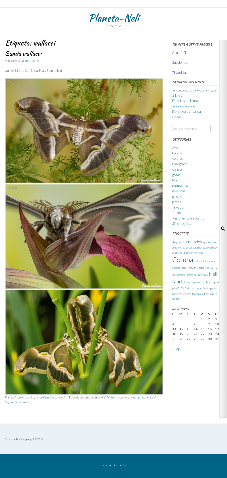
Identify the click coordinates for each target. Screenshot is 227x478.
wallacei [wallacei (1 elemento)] (176, 298)
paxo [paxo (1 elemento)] (174, 288)
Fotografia (27, 397)
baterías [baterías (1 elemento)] (197, 247)
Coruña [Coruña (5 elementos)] (182, 259)
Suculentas (180, 62)
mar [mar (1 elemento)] (196, 274)
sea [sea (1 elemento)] (180, 293)
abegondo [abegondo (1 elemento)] (177, 242)
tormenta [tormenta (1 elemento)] (196, 293)
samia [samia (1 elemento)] (199, 288)
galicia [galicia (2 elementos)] (215, 267)
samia (140, 397)
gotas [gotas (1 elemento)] (175, 274)
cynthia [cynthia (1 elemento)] (203, 261)
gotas (176, 175)
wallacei (151, 397)
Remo (176, 213)
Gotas (176, 117)
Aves (175, 148)
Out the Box (119, 465)
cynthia (95, 397)
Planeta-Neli (113, 18)
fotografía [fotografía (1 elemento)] (204, 267)
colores (177, 158)
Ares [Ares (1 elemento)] (182, 247)
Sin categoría (58, 397)
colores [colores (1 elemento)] (176, 252)
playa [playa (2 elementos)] (181, 288)
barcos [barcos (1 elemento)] (189, 247)
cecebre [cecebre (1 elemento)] (205, 247)
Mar (175, 180)
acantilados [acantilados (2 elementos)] (192, 241)
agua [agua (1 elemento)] (205, 242)
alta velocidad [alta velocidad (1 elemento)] (214, 242)
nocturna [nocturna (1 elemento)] (191, 282)
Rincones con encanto (188, 218)
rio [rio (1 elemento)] (194, 288)
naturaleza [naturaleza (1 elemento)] (203, 274)
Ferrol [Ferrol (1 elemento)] (184, 267)
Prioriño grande (183, 106)
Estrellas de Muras (186, 101)
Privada (177, 207)
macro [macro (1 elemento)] (190, 274)
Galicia (177, 169)
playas (176, 202)
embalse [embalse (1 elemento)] (211, 261)
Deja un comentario (17, 402)
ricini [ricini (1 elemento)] (190, 288)
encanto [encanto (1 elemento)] (176, 267)
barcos (177, 153)
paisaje (177, 196)
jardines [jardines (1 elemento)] (182, 274)
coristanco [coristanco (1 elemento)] (185, 252)
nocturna (122, 397)
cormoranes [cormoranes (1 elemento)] (197, 252)
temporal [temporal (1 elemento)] (187, 293)
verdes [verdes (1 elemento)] (213, 293)
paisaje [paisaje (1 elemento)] (217, 282)
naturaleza (42, 397)
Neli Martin (108, 397)
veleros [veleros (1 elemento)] (205, 293)
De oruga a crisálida (186, 111)
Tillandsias (179, 72)
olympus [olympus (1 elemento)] (209, 282)
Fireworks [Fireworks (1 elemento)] (193, 267)
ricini (132, 397)
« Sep (176, 349)
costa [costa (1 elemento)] (196, 261)
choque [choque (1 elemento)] (213, 247)
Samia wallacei (23, 53)
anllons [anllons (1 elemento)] (175, 247)
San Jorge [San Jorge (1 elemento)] (208, 288)
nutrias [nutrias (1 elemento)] (200, 282)
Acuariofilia (180, 52)
